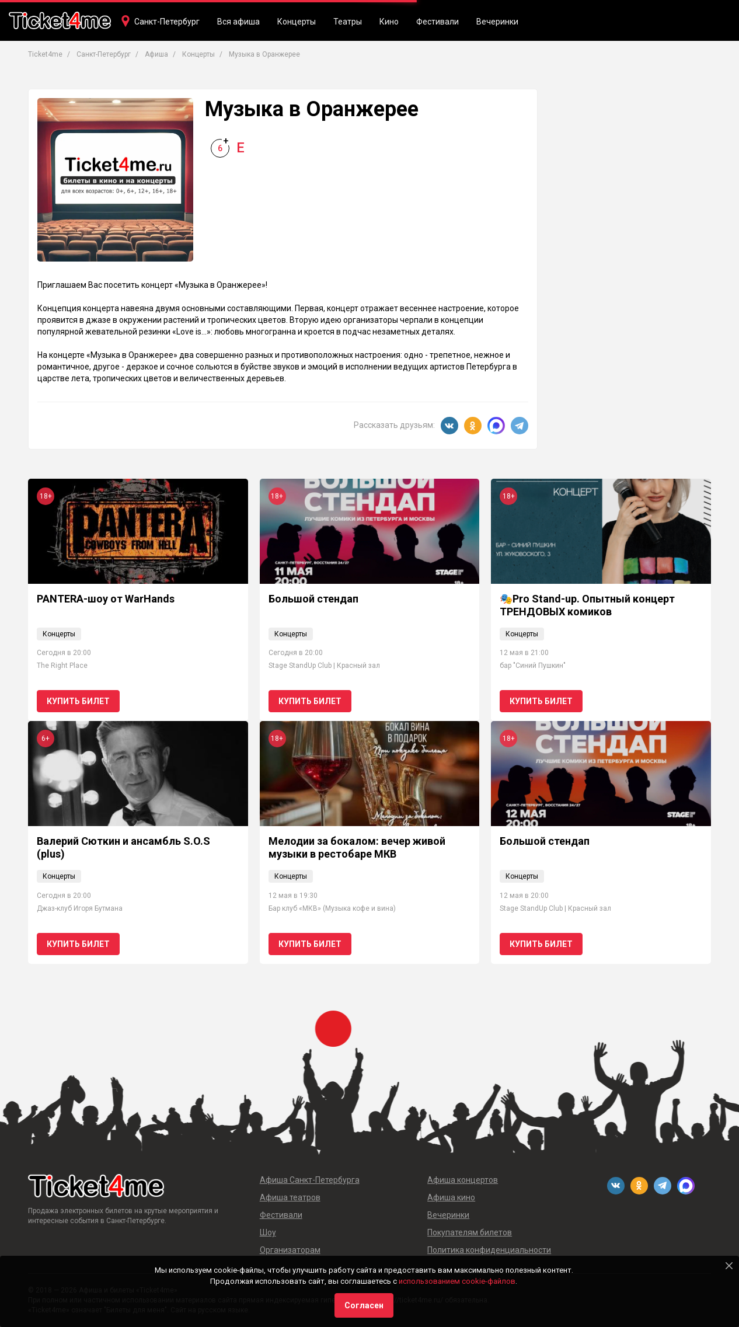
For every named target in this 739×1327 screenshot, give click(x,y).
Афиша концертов (462, 1180)
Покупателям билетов (469, 1232)
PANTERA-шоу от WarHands (106, 599)
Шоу (268, 1232)
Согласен (364, 1305)
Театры (347, 21)
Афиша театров (290, 1197)
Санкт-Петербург (167, 21)
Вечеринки (497, 21)
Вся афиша (238, 21)
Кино (389, 21)
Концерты (296, 21)
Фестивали (437, 21)
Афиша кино (451, 1197)
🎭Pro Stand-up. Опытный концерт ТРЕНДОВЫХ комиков (587, 605)
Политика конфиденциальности (489, 1250)
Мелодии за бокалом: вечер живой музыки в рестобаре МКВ (357, 847)
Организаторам (290, 1250)
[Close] (729, 1265)
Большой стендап (313, 599)
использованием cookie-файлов (457, 1281)
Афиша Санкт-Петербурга (310, 1180)
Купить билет (78, 701)
